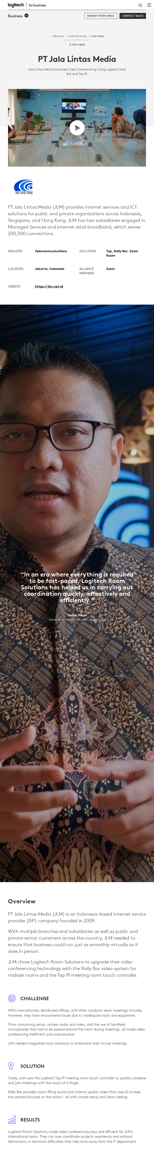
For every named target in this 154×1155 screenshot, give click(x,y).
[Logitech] (29, 5)
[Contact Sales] (133, 16)
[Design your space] (100, 16)
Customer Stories (77, 36)
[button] (18, 16)
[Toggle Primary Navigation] (149, 5)
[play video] (77, 128)
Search (140, 5)
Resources (58, 36)
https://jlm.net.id (49, 303)
